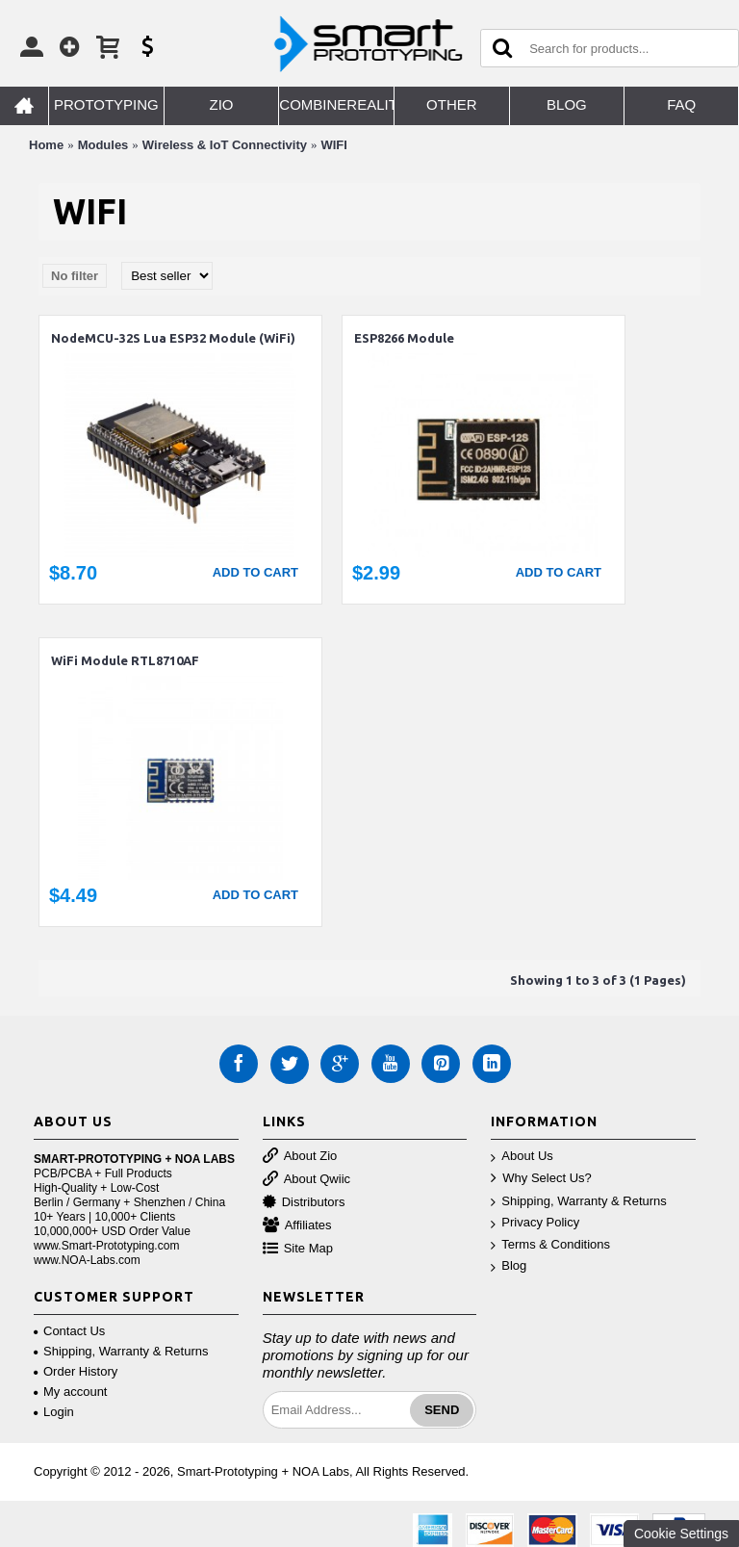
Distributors (304, 1203)
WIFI (333, 145)
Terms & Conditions (550, 1245)
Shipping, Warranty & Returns (578, 1202)
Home (46, 145)
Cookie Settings (681, 1533)
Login (54, 1412)
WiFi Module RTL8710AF (125, 660)
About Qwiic (306, 1180)
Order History (75, 1371)
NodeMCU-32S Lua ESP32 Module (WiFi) (173, 338)
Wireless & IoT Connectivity (224, 145)
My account (70, 1391)
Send (441, 1410)
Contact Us (69, 1331)
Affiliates (297, 1226)
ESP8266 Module (404, 338)
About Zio (300, 1156)
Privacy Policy (535, 1223)
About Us (521, 1156)
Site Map (298, 1249)
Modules (103, 145)
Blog (508, 1266)
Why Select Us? (541, 1179)
